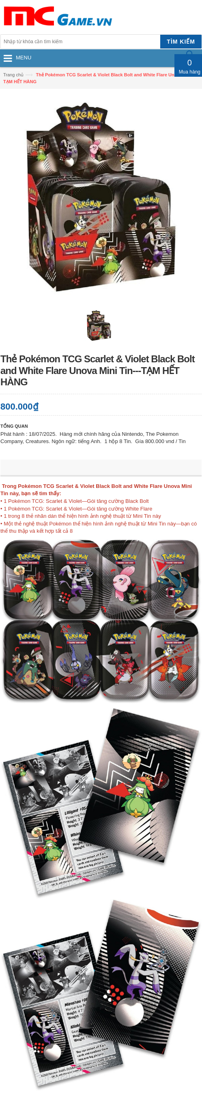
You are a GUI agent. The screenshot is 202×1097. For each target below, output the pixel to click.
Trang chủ (13, 74)
